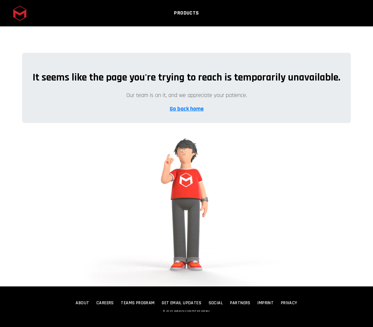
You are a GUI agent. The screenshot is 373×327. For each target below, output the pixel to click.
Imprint (265, 303)
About (82, 303)
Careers (105, 303)
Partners (240, 303)
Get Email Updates (181, 303)
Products (186, 15)
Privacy (289, 303)
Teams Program (137, 303)
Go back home (187, 109)
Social (216, 303)
